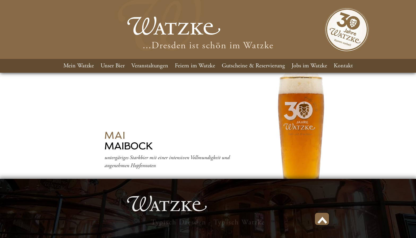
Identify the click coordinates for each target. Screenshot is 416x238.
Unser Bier (113, 66)
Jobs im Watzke (309, 66)
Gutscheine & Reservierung (253, 66)
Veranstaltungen (149, 66)
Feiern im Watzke (195, 66)
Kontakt (343, 66)
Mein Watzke (78, 66)
